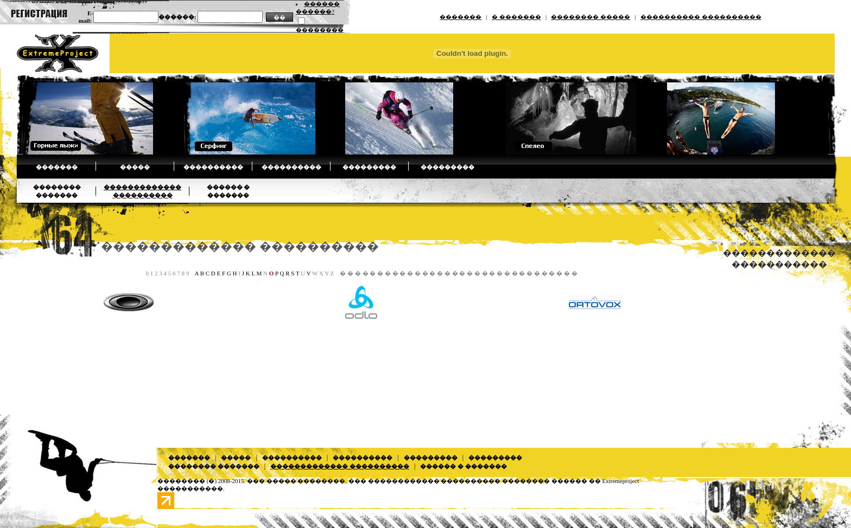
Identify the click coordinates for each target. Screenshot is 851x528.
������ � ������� (463, 466)
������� (460, 17)
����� (135, 167)
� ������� (516, 17)
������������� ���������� (240, 246)
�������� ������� (213, 466)
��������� (369, 167)
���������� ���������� (700, 17)
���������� (213, 167)
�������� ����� (590, 17)
